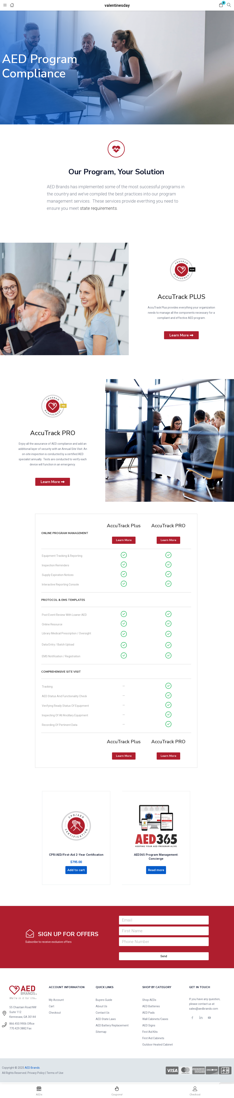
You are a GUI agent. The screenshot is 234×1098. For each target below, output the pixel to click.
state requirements (98, 208)
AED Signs (148, 1027)
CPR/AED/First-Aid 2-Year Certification (76, 855)
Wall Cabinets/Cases (155, 1020)
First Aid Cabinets (153, 1040)
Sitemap (101, 1033)
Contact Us (102, 1014)
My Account (56, 1001)
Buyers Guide (104, 1001)
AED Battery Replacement (112, 1027)
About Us (101, 1008)
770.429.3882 (18, 1030)
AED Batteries (151, 1008)
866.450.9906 (18, 1025)
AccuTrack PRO (52, 433)
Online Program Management (64, 533)
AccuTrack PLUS (181, 297)
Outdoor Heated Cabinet (157, 1046)
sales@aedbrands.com (203, 1010)
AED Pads (148, 1014)
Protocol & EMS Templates (63, 600)
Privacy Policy (36, 1074)
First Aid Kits (150, 1033)
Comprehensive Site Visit (61, 672)
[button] (221, 5)
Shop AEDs (149, 1001)
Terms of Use (54, 1074)
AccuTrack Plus (124, 525)
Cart (51, 1008)
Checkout (55, 1014)
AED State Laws (106, 1020)
